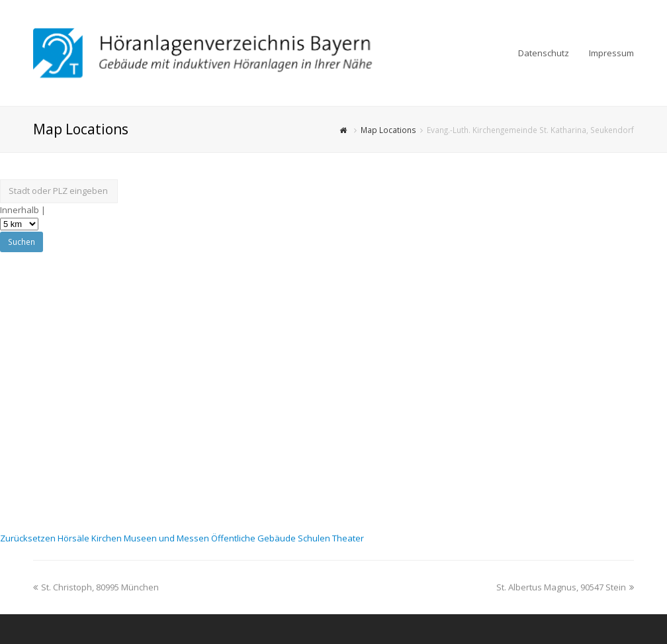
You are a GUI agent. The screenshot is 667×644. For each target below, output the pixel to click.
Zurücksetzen (29, 538)
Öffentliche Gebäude (254, 538)
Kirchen (107, 538)
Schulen (315, 538)
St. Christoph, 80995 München (96, 587)
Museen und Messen (167, 538)
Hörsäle (74, 538)
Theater (348, 538)
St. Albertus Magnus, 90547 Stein (565, 587)
